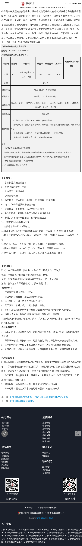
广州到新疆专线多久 (13, 542)
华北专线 (46, 423)
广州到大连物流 (58, 529)
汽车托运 (5, 465)
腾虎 (51, 518)
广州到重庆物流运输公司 (15, 532)
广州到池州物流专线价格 (17, 539)
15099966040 (74, 3)
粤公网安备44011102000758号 (33, 513)
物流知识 (46, 456)
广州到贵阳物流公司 (57, 539)
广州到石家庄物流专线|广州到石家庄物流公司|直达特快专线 (39, 397)
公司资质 (5, 423)
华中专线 (46, 432)
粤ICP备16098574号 (56, 513)
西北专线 (46, 441)
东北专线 (46, 426)
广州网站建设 (43, 518)
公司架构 (5, 426)
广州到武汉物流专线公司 (55, 535)
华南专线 (46, 435)
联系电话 (46, 467)
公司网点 (46, 470)
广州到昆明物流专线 (38, 539)
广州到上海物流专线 (25, 529)
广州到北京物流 (8, 529)
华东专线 (46, 429)
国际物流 (5, 468)
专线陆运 (5, 453)
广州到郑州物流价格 (56, 532)
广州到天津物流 (42, 529)
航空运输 (5, 459)
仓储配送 (5, 456)
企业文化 (5, 429)
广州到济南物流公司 (34, 535)
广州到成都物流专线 (36, 532)
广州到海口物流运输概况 (22, 401)
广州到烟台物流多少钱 (14, 535)
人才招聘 (46, 473)
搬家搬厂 (5, 462)
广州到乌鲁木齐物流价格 (34, 542)
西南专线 (46, 438)
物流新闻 (46, 453)
